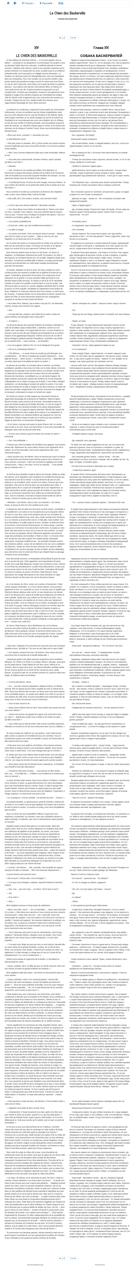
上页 (62, 38)
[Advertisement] (67, 26)
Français (28, 3)
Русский (46, 3)
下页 (73, 38)
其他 (61, 3)
